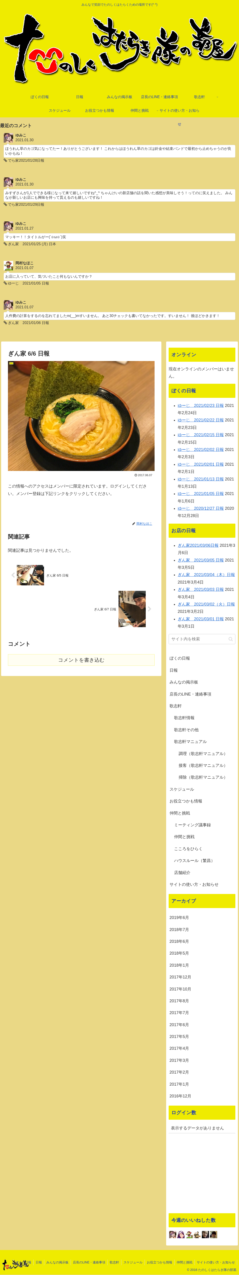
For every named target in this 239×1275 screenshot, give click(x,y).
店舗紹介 (182, 873)
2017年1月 (179, 1084)
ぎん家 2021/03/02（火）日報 (206, 604)
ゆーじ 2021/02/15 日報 (201, 435)
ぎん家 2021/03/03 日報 (201, 590)
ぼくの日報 (180, 658)
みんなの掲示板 (184, 682)
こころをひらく (188, 849)
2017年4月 (179, 1049)
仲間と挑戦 (180, 813)
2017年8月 (179, 1001)
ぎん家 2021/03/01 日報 (201, 619)
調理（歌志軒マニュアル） (203, 754)
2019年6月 (179, 918)
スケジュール (182, 789)
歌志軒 (176, 706)
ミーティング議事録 (192, 825)
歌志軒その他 (186, 730)
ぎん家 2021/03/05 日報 (201, 560)
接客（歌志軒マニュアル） (203, 766)
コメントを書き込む (81, 660)
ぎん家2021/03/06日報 (198, 546)
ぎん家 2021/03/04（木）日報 (206, 575)
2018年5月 (179, 953)
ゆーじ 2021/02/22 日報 (201, 420)
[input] (202, 639)
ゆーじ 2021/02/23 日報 (201, 406)
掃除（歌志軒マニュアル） (203, 777)
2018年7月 (179, 930)
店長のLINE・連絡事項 (190, 694)
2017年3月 (179, 1061)
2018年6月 (179, 942)
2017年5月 (179, 1037)
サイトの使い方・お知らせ (194, 885)
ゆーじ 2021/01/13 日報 (201, 479)
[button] (231, 639)
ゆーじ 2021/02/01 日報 (201, 465)
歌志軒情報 (184, 718)
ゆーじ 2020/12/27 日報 (201, 509)
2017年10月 (180, 989)
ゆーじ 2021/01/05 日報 (201, 494)
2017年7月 (179, 1013)
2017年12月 (180, 977)
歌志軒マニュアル (190, 742)
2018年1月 (179, 965)
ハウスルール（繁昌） (194, 861)
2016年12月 (180, 1096)
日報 (174, 670)
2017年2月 (179, 1072)
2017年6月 (179, 1025)
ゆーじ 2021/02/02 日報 (201, 450)
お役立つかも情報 (186, 801)
